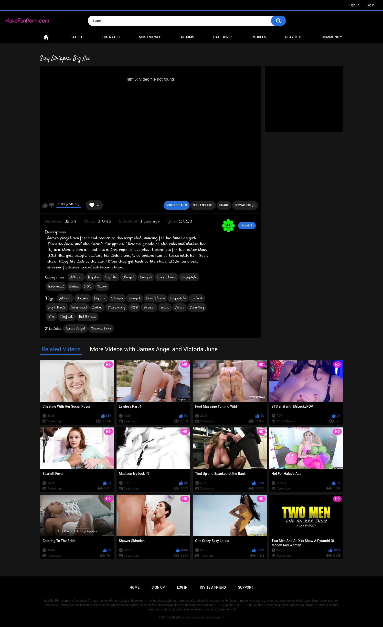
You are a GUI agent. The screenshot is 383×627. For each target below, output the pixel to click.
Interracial (56, 286)
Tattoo (102, 286)
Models (259, 37)
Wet (51, 316)
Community (332, 37)
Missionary (116, 307)
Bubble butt (87, 316)
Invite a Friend (213, 587)
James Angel (75, 328)
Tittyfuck (66, 316)
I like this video (45, 205)
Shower (149, 307)
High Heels (57, 307)
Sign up (354, 5)
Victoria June (101, 328)
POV (88, 286)
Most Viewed (150, 37)
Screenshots (203, 205)
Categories (223, 37)
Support (245, 587)
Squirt (164, 307)
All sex (65, 298)
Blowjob (128, 277)
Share (224, 205)
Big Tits (111, 277)
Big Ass (94, 277)
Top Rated (111, 37)
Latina (74, 286)
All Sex (76, 277)
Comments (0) (245, 205)
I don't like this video (51, 205)
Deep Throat (166, 277)
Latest (77, 37)
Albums (187, 37)
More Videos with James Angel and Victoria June (154, 349)
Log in (370, 5)
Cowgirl (146, 277)
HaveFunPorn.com (178, 617)
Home (46, 37)
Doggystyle (189, 277)
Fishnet (196, 298)
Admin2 (247, 225)
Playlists (294, 37)
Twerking (197, 307)
